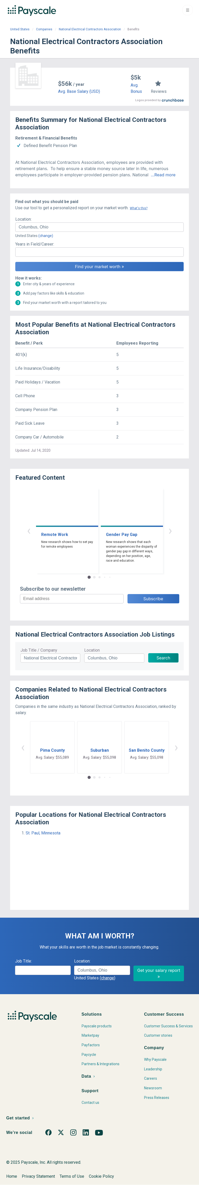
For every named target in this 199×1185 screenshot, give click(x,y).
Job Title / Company (38, 650)
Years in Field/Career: (34, 244)
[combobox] (99, 227)
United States (20, 29)
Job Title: (23, 961)
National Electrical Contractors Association (90, 29)
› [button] (170, 530)
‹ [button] (29, 530)
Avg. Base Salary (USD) (79, 91)
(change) (45, 236)
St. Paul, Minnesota (43, 833)
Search (163, 657)
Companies (44, 29)
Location (92, 650)
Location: (23, 219)
